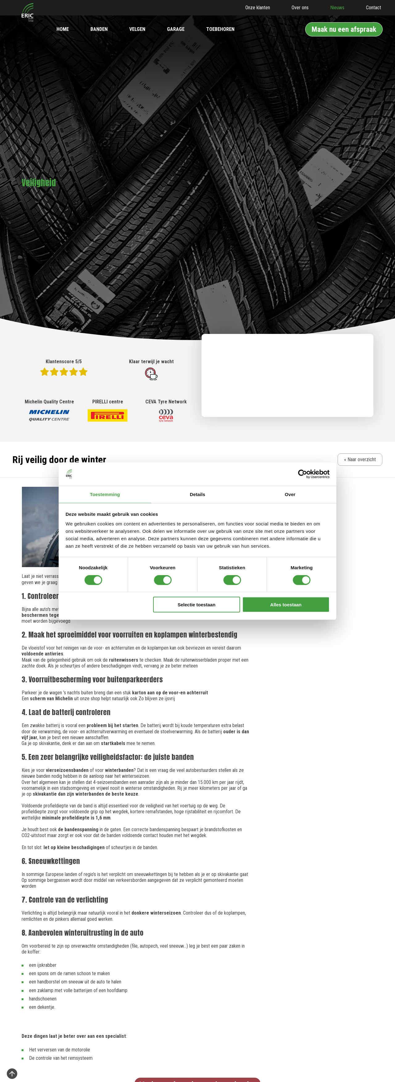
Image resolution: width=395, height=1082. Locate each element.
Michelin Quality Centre (49, 411)
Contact (373, 8)
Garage (176, 29)
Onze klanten (257, 8)
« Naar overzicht (360, 459)
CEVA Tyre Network (166, 411)
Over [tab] (290, 494)
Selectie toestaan (197, 605)
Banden (99, 29)
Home (62, 29)
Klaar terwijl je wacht (151, 369)
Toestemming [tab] (105, 494)
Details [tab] (197, 494)
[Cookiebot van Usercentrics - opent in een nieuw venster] (303, 473)
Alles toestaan (286, 605)
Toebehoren (220, 29)
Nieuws (337, 8)
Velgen (137, 29)
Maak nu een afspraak (344, 29)
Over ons (300, 8)
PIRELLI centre (107, 411)
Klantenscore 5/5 (64, 367)
